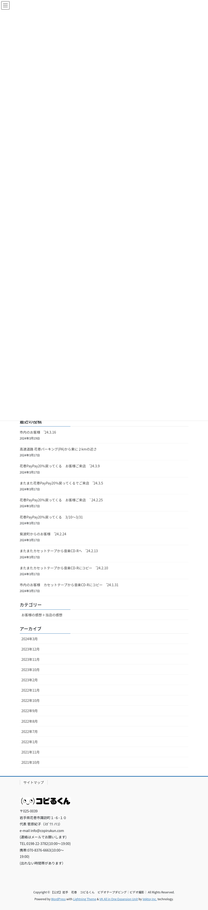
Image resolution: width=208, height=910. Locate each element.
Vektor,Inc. (149, 899)
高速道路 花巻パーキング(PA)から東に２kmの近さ (58, 449)
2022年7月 (30, 731)
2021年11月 (31, 752)
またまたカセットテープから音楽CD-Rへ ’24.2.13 (59, 550)
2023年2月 (30, 679)
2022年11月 (31, 690)
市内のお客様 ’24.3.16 (38, 432)
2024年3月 (30, 638)
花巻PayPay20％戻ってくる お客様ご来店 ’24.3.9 (60, 465)
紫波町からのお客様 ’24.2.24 (43, 533)
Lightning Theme (84, 899)
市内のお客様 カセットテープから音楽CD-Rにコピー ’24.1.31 (69, 584)
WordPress (58, 899)
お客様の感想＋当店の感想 (42, 614)
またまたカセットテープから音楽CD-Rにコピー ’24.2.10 (64, 567)
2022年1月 (30, 741)
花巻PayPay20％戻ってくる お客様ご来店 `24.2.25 (61, 499)
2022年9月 (30, 710)
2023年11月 (31, 659)
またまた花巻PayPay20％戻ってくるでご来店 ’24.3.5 (61, 483)
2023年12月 (31, 649)
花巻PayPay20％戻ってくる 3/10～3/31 (51, 517)
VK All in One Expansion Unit (118, 899)
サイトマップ (33, 782)
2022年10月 (31, 700)
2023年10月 (31, 669)
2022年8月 (30, 721)
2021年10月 (31, 762)
